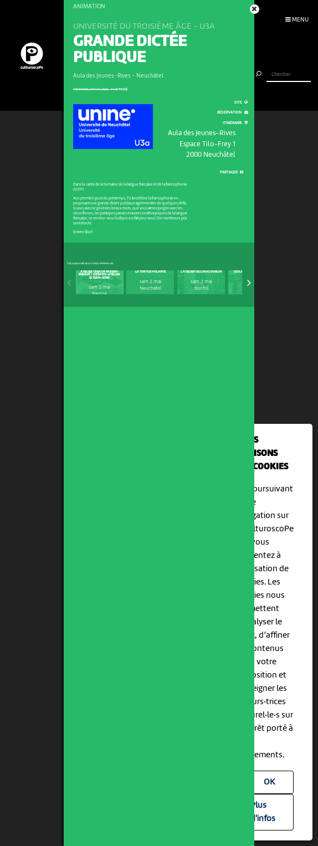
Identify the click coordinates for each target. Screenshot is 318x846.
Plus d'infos (262, 812)
